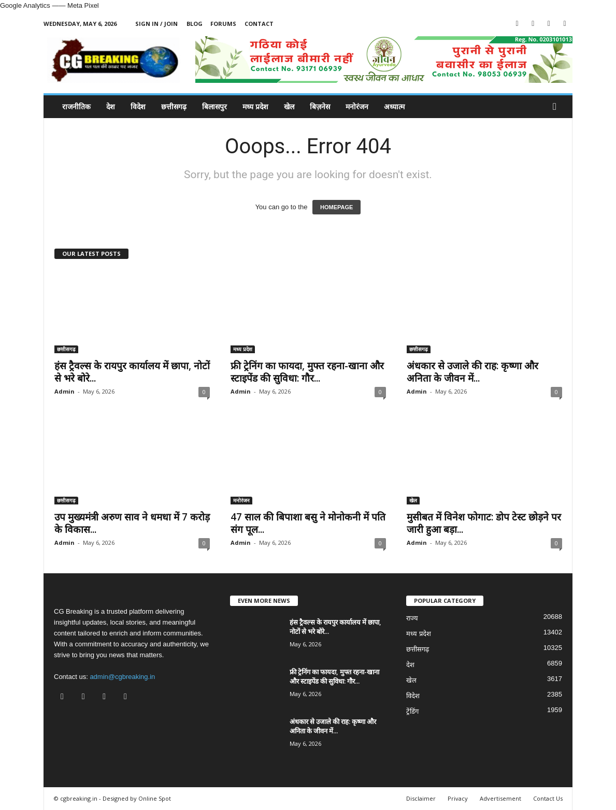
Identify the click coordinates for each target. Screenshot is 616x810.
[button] (557, 106)
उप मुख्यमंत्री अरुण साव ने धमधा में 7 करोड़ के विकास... (132, 523)
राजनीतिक (76, 106)
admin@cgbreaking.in (122, 677)
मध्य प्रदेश (255, 106)
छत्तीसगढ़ (174, 106)
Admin (64, 391)
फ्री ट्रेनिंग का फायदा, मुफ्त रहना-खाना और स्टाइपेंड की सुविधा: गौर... (307, 372)
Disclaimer (421, 798)
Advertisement (500, 798)
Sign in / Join (156, 23)
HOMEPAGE (336, 207)
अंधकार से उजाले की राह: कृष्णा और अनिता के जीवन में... (472, 372)
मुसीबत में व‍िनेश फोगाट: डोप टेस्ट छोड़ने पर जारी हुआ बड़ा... (484, 523)
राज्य (412, 618)
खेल (289, 106)
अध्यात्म (394, 106)
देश (110, 106)
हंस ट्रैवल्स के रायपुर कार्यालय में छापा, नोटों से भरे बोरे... (132, 372)
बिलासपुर (214, 106)
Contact (259, 23)
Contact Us (548, 798)
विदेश (138, 106)
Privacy (458, 798)
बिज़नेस (320, 106)
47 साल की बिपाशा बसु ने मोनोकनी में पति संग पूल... (308, 523)
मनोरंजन (357, 106)
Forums (223, 23)
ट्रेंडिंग (412, 711)
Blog (195, 23)
